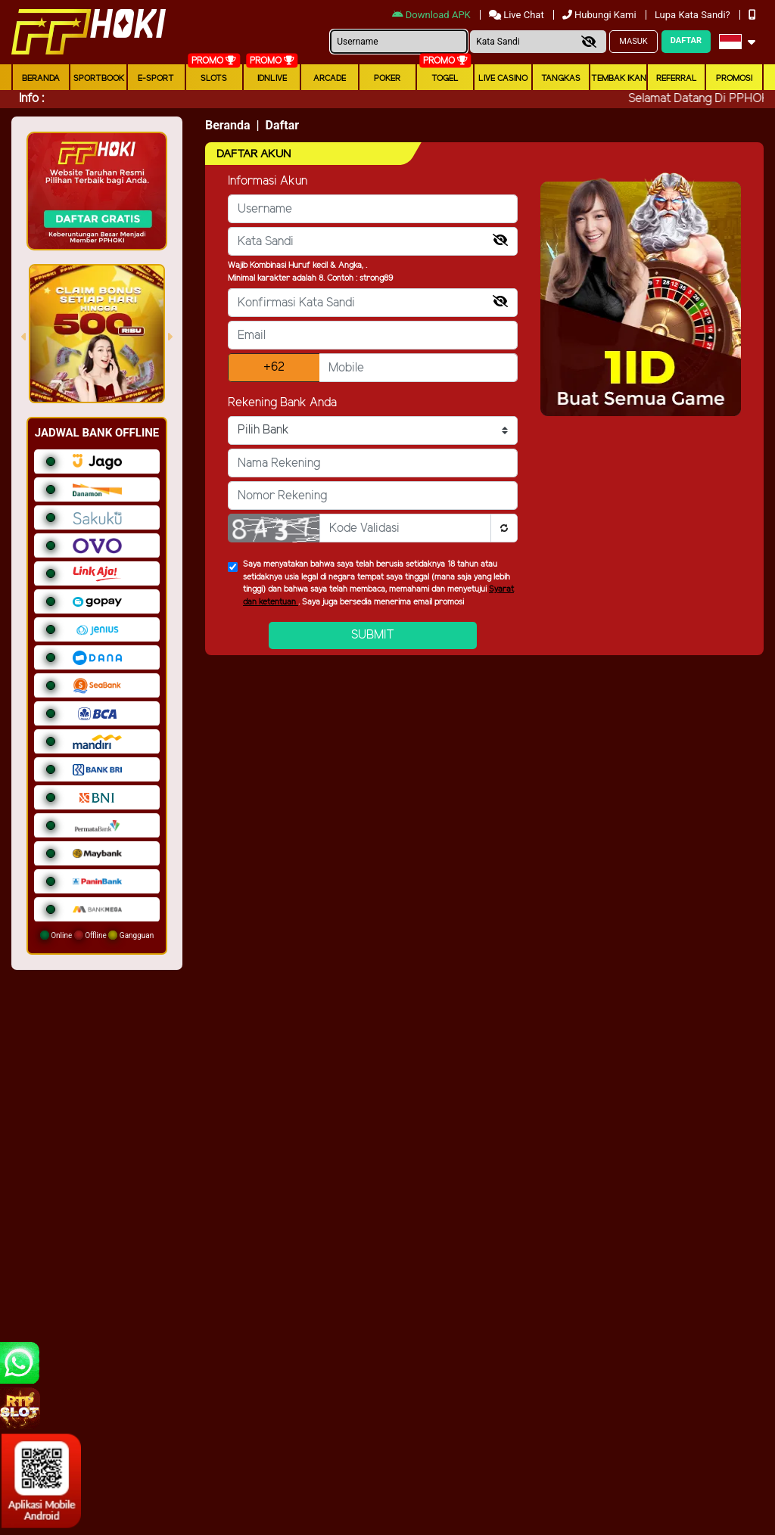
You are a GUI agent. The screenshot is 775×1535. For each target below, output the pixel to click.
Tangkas (560, 78)
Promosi (734, 78)
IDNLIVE (272, 78)
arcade (329, 78)
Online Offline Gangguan (97, 935)
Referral (676, 78)
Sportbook (98, 78)
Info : (31, 99)
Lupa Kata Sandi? (694, 14)
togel (445, 78)
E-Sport (156, 78)
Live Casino (503, 78)
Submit (372, 635)
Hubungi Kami (600, 14)
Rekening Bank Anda (282, 403)
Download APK (432, 14)
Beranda (41, 78)
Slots (214, 78)
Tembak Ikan (618, 78)
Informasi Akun (267, 181)
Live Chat (517, 14)
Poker (387, 78)
